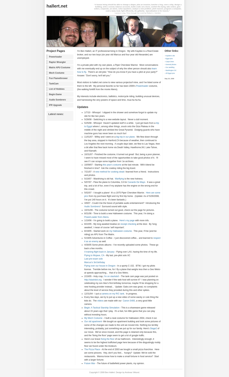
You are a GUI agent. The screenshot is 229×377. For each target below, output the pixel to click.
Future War (89, 363)
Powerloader (55, 57)
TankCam (54, 83)
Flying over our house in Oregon (99, 266)
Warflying (119, 178)
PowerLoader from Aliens (96, 217)
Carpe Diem (169, 62)
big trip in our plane (125, 137)
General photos (170, 64)
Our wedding (169, 67)
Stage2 (153, 328)
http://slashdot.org (93, 279)
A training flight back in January (99, 252)
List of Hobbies (57, 89)
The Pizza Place (92, 349)
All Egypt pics (170, 73)
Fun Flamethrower (58, 78)
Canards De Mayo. (137, 182)
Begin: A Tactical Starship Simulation (101, 307)
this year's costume (112, 165)
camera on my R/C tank (112, 293)
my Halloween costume (120, 231)
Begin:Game (55, 94)
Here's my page (127, 220)
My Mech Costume (93, 318)
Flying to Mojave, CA (94, 255)
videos (100, 300)
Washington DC (170, 70)
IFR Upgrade (55, 105)
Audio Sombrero (57, 100)
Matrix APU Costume (59, 67)
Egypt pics (169, 58)
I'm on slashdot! (111, 276)
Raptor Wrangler (57, 62)
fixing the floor (107, 339)
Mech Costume (56, 73)
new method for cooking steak (109, 172)
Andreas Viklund (132, 372)
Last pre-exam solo (93, 259)
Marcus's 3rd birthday (94, 262)
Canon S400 (129, 300)
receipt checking (128, 224)
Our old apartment (93, 321)
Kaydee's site (170, 56)
